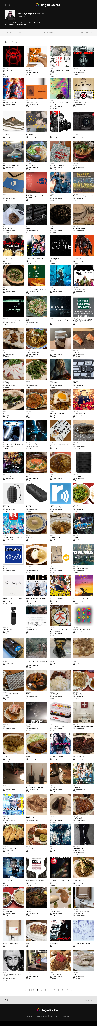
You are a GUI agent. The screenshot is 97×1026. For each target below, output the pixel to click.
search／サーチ (7, 881)
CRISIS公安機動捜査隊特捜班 (35, 881)
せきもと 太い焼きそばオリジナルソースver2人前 (60, 630)
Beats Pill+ (29, 507)
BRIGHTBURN (54, 383)
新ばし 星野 (29, 848)
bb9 (74, 444)
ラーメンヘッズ (7, 259)
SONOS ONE (77, 476)
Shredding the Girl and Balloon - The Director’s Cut (82, 912)
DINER (5, 787)
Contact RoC (65, 1016)
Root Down (53, 787)
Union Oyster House (79, 228)
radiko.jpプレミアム (55, 507)
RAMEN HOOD (30, 165)
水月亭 (75, 974)
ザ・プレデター (78, 259)
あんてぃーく (54, 352)
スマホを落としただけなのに (35, 259)
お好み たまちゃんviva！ (80, 881)
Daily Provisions (7, 228)
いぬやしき (6, 818)
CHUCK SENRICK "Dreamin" (82, 943)
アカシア (29, 568)
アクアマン (53, 289)
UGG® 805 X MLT (8, 134)
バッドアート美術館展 (56, 599)
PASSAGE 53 (30, 818)
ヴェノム (52, 848)
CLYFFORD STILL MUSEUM (34, 787)
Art (52, 108)
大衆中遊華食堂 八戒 (32, 352)
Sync (74, 507)
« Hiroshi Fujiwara (13, 32)
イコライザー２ (54, 943)
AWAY (28, 228)
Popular (14, 42)
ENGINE (28, 694)
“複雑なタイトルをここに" (34, 102)
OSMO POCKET (8, 629)
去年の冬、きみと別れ (56, 756)
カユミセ (5, 413)
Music (76, 948)
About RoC (54, 1016)
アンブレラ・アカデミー (80, 289)
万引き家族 (76, 787)
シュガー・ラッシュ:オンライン (12, 537)
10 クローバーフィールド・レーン (13, 320)
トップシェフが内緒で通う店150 (36, 289)
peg (51, 818)
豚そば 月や (29, 537)
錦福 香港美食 (54, 694)
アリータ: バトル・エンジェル (59, 196)
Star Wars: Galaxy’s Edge (80, 568)
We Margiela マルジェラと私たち (13, 599)
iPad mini (29, 70)
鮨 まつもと (76, 352)
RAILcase (76, 383)
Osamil (75, 165)
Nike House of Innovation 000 (11, 165)
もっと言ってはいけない (80, 102)
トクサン (29, 413)
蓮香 (27, 320)
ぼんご (52, 661)
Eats (29, 169)
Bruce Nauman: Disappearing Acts (83, 196)
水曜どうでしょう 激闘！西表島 (60, 881)
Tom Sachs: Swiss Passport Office (83, 726)
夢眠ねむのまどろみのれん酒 (81, 629)
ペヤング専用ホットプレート (58, 726)
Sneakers (7, 139)
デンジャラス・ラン (79, 70)
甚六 (27, 383)
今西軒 (5, 661)
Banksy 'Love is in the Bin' (10, 943)
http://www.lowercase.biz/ (17, 25)
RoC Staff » (86, 32)
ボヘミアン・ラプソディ (80, 599)
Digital (29, 74)
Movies (6, 76)
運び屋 (28, 726)
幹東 (4, 726)
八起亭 (5, 352)
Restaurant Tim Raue (56, 911)
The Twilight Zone (55, 259)
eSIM (4, 196)
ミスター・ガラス (8, 476)
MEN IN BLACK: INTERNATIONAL (36, 599)
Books (52, 76)
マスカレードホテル (79, 413)
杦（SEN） (6, 383)
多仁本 (5, 289)
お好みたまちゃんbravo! (57, 413)
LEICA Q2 (76, 134)
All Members (48, 32)
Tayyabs (28, 911)
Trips (11, 169)
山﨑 (27, 476)
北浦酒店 (29, 756)
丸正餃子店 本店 (78, 694)
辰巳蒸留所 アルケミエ (33, 974)
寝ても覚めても (31, 134)
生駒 (51, 476)
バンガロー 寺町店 (55, 974)
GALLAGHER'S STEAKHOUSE (82, 756)
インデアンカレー (55, 537)
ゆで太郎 (5, 568)
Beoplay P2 (6, 507)
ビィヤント (6, 756)
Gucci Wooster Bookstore (57, 165)
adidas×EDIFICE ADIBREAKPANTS (78, 849)
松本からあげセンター (9, 848)
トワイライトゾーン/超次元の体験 (13, 444)
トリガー (76, 537)
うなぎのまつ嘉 (78, 818)
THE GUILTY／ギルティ (33, 629)
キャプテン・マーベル (9, 102)
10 (67, 990)
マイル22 (52, 134)
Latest (6, 42)
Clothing (6, 603)
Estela (51, 228)
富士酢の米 (53, 568)
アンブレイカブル (31, 444)
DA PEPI (75, 661)
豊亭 (27, 943)
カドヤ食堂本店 (7, 911)
